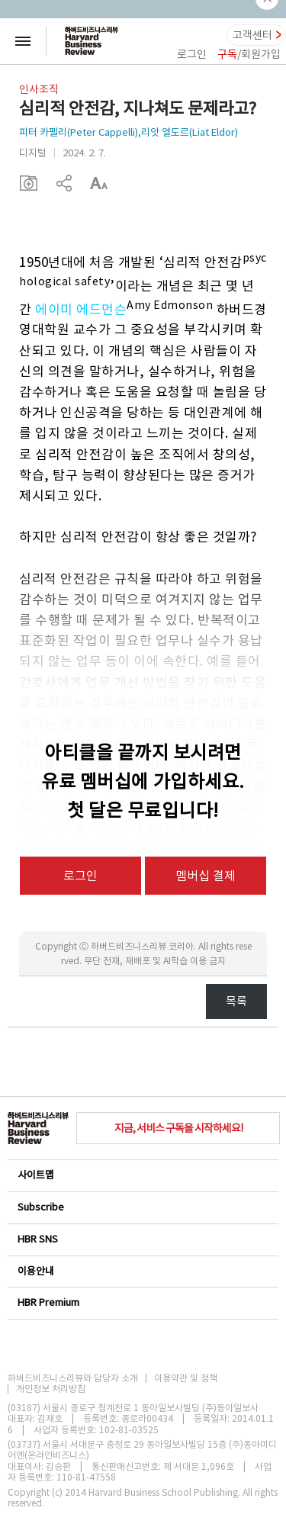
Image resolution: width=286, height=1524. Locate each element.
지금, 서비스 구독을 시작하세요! (178, 1128)
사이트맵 (142, 1175)
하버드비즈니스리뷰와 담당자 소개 (73, 1378)
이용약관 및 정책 (185, 1378)
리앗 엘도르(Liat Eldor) (189, 132)
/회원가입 (249, 54)
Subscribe (142, 1207)
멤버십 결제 (205, 875)
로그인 (192, 54)
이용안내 (142, 1271)
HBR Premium (142, 1302)
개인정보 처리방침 (50, 1389)
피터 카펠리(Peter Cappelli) (78, 132)
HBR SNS (142, 1239)
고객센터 (252, 35)
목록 (236, 1001)
